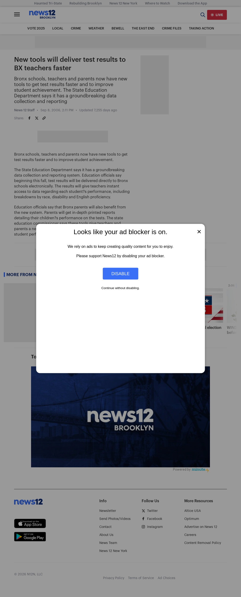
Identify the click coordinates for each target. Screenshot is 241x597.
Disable (120, 273)
